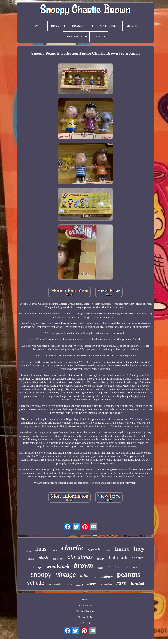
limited (137, 583)
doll (94, 577)
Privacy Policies (85, 611)
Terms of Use (85, 617)
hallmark (118, 557)
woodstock (58, 566)
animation (56, 584)
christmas (80, 556)
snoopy (41, 574)
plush (43, 557)
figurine (113, 567)
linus (40, 549)
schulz (36, 583)
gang (100, 567)
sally (28, 551)
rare (121, 582)
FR (88, 623)
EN (83, 623)
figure (122, 548)
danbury (107, 576)
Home (85, 599)
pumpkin (106, 584)
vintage (66, 574)
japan (101, 558)
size (70, 584)
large (37, 567)
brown (83, 565)
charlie (72, 547)
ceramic (94, 550)
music (31, 558)
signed (79, 585)
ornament (131, 567)
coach (54, 550)
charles (137, 558)
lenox (91, 584)
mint (84, 575)
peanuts (128, 574)
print (107, 550)
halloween (58, 558)
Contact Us (85, 605)
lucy (139, 548)
